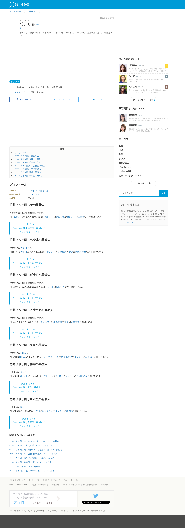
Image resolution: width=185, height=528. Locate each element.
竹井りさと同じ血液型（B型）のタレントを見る (31, 462)
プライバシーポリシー (71, 485)
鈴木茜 (69, 411)
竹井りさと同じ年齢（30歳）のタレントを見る (31, 445)
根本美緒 (57, 322)
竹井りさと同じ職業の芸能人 (28, 172)
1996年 (31, 191)
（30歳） (46, 191)
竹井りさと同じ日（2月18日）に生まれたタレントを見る (35, 449)
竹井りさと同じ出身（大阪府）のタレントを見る (31, 458)
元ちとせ (133, 86)
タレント (23, 28)
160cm (31, 194)
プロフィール (21, 152)
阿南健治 (75, 322)
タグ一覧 (74, 480)
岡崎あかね (80, 252)
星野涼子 (89, 357)
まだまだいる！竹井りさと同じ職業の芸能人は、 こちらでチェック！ (28, 387)
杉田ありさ (66, 357)
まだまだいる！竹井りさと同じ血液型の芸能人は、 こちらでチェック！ (29, 422)
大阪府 (23, 248)
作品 (65, 480)
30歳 (37, 25)
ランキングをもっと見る (142, 100)
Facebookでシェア (26, 99)
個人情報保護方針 (90, 485)
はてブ (97, 99)
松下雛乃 (59, 376)
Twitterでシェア (62, 99)
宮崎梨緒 (62, 252)
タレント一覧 (34, 480)
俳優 (66, 322)
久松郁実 (60, 287)
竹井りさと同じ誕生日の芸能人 (29, 162)
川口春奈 (133, 65)
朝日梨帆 (60, 217)
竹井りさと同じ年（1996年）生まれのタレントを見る (34, 441)
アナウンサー (141, 115)
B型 (37, 194)
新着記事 (46, 480)
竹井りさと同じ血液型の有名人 (29, 175)
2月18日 (38, 191)
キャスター (45, 322)
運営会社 (104, 485)
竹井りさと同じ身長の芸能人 (28, 169)
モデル (50, 287)
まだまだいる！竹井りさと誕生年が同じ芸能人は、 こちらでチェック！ (29, 228)
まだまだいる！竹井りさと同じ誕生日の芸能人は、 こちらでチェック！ (29, 298)
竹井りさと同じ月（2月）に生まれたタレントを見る (33, 454)
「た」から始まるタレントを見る (24, 466)
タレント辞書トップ (17, 480)
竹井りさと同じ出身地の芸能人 (29, 159)
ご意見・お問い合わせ (39, 485)
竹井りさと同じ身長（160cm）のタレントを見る (32, 470)
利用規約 (55, 485)
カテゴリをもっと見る (142, 183)
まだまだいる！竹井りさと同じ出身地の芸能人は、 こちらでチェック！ (29, 263)
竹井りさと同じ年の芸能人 (27, 156)
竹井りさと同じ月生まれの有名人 (30, 166)
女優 (71, 252)
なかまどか (47, 411)
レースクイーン (51, 357)
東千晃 (132, 76)
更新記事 (56, 480)
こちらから (130, 222)
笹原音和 (133, 125)
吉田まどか (82, 376)
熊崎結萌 (133, 115)
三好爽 (81, 217)
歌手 (139, 87)
